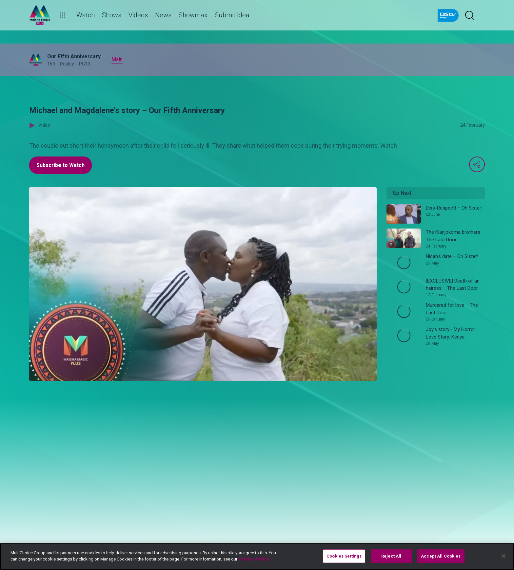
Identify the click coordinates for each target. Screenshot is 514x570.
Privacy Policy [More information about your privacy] (254, 559)
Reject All (391, 556)
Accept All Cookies (441, 556)
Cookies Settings (344, 556)
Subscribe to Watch (60, 165)
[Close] (503, 556)
